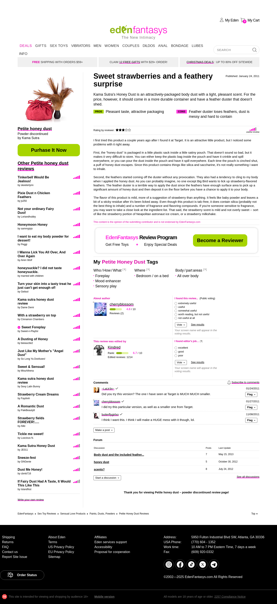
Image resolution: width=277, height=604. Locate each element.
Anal (163, 46)
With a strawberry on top (37, 315)
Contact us (10, 552)
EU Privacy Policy (61, 552)
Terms (52, 542)
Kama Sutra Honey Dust (36, 446)
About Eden (56, 537)
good (181, 351)
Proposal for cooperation (112, 552)
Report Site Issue (14, 557)
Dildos (149, 46)
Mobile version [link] (104, 596)
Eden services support (110, 542)
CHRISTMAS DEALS (200, 62)
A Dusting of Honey (33, 339)
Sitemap (54, 557)
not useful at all (186, 318)
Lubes (197, 46)
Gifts (41, 46)
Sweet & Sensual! (31, 366)
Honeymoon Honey (33, 224)
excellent (183, 347)
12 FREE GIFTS (129, 62)
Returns (8, 542)
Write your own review (31, 499)
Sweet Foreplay (33, 327)
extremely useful (187, 303)
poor (180, 355)
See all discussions (248, 476)
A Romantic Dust (31, 406)
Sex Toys (59, 46)
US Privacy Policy (61, 547)
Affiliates (100, 537)
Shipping (8, 537)
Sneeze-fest (27, 457)
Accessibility (103, 547)
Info (23, 54)
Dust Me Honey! (30, 469)
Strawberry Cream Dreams (38, 394)
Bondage (179, 46)
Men (97, 46)
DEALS (26, 46)
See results (197, 324)
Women (111, 46)
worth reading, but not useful (193, 314)
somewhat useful (187, 310)
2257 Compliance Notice (230, 596)
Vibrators (80, 46)
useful (181, 307)
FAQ (5, 547)
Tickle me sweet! (31, 434)
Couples (130, 46)
